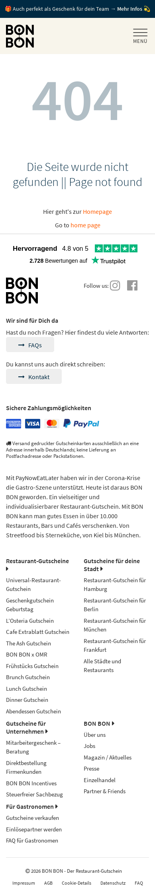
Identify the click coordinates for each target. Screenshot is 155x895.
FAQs (30, 345)
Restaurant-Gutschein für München (115, 625)
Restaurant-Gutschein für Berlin (115, 605)
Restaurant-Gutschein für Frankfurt (115, 645)
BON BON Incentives (31, 783)
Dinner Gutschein (27, 699)
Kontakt (33, 377)
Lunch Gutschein (26, 688)
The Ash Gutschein (28, 643)
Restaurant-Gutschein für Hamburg (115, 584)
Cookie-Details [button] (76, 883)
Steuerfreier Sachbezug (34, 794)
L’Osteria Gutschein (30, 620)
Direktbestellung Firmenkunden (26, 767)
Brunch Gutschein (28, 677)
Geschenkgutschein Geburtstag (30, 605)
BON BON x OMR (26, 654)
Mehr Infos (129, 8)
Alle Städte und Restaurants (102, 665)
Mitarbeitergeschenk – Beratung (33, 747)
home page (85, 225)
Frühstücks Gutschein (32, 666)
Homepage (97, 211)
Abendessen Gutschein (33, 711)
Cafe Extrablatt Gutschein (37, 631)
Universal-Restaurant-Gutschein (33, 584)
